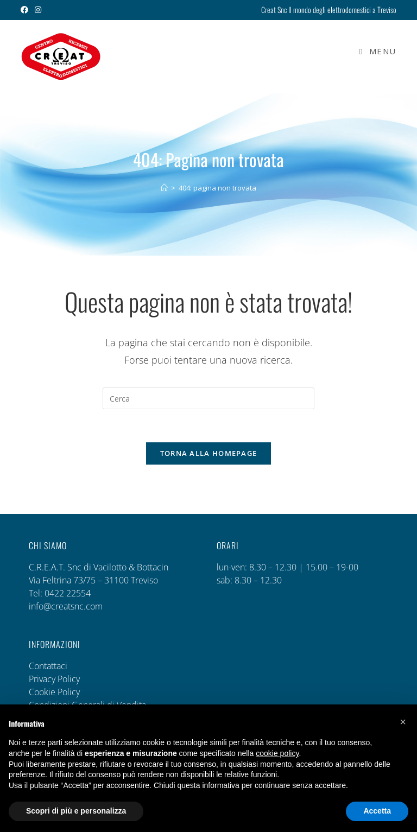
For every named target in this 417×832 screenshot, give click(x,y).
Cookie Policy (54, 692)
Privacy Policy (54, 679)
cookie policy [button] (277, 753)
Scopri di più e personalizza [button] (76, 810)
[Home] (164, 188)
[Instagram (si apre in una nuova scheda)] (38, 9)
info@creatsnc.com (66, 606)
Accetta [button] (377, 810)
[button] (403, 722)
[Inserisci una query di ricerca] (208, 398)
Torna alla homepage (208, 453)
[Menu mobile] (373, 51)
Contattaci (48, 666)
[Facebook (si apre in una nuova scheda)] (26, 9)
